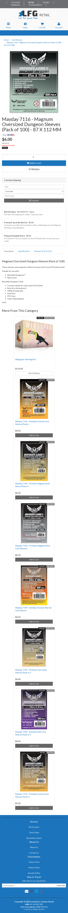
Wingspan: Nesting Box (25, 359)
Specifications (24, 251)
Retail (31, 2)
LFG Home (15, 2)
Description (9, 251)
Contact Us (34, 853)
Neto (42, 909)
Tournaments (35, 5)
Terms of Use (34, 862)
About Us (34, 847)
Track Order (34, 832)
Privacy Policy (34, 867)
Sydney (46, 2)
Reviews (43, 251)
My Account (34, 827)
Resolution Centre (34, 838)
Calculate (34, 200)
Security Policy (34, 873)
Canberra (15, 5)
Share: (9, 135)
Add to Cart (34, 163)
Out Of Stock (34, 373)
